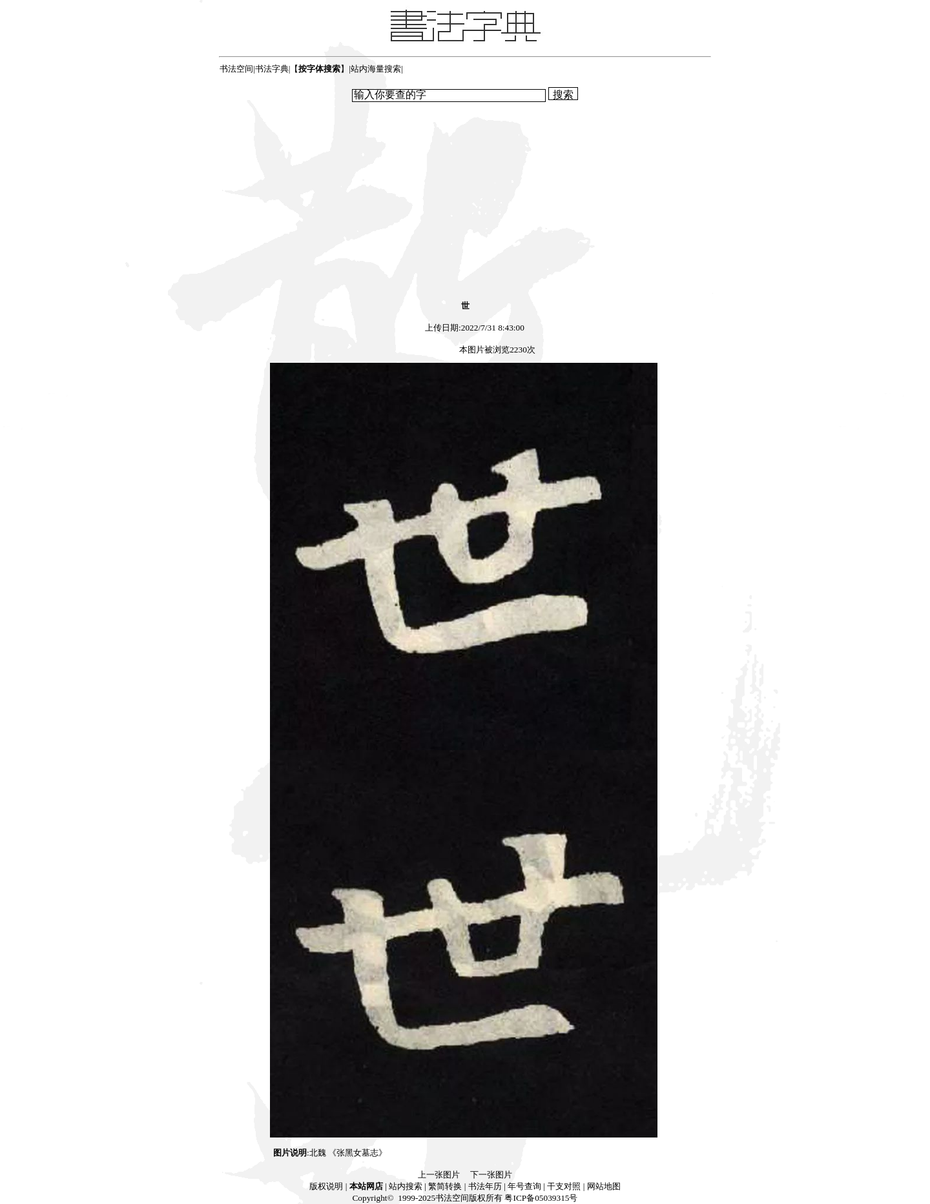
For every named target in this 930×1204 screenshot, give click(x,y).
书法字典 (272, 69)
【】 (319, 69)
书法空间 (236, 69)
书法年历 (485, 1186)
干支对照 (564, 1186)
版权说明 (326, 1186)
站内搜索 (405, 1186)
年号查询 (524, 1186)
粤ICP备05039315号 (540, 1198)
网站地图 (604, 1186)
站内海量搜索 (376, 69)
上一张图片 (439, 1174)
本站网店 (366, 1186)
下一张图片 (491, 1174)
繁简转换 (445, 1186)
